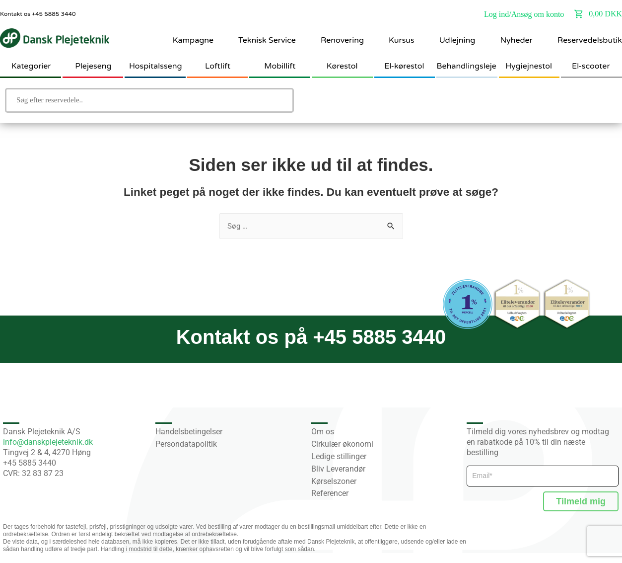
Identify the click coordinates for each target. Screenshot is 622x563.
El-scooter (591, 66)
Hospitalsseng (155, 66)
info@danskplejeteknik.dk (48, 442)
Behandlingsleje (466, 66)
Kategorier (31, 66)
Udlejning (457, 40)
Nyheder (516, 40)
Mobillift (279, 66)
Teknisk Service (267, 40)
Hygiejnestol (528, 66)
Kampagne (193, 40)
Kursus (402, 40)
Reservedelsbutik (589, 40)
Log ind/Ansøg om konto (524, 14)
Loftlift (217, 66)
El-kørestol (404, 66)
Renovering (342, 40)
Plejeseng (93, 66)
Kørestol (342, 66)
